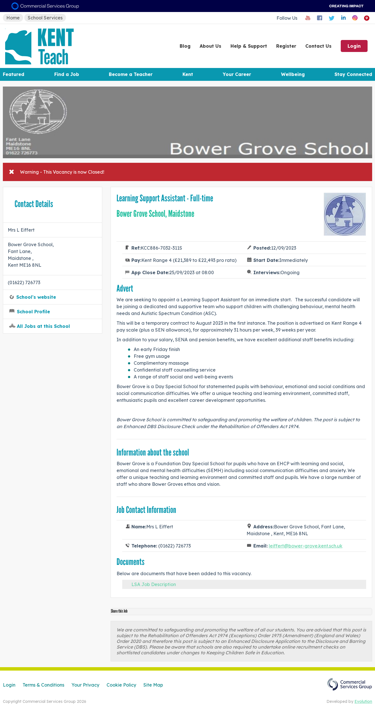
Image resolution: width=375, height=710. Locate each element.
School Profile (33, 311)
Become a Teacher (131, 74)
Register (286, 46)
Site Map (153, 685)
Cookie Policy (121, 685)
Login (354, 46)
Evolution (363, 701)
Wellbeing (293, 74)
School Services (45, 18)
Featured (13, 74)
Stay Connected (353, 74)
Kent (188, 74)
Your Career (237, 74)
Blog (185, 46)
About (210, 46)
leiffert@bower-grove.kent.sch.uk (305, 546)
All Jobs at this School (43, 326)
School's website (36, 297)
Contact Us (318, 46)
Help (248, 46)
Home (13, 18)
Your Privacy (85, 685)
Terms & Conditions (43, 685)
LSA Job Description (153, 584)
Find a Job (66, 74)
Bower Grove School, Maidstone (155, 213)
